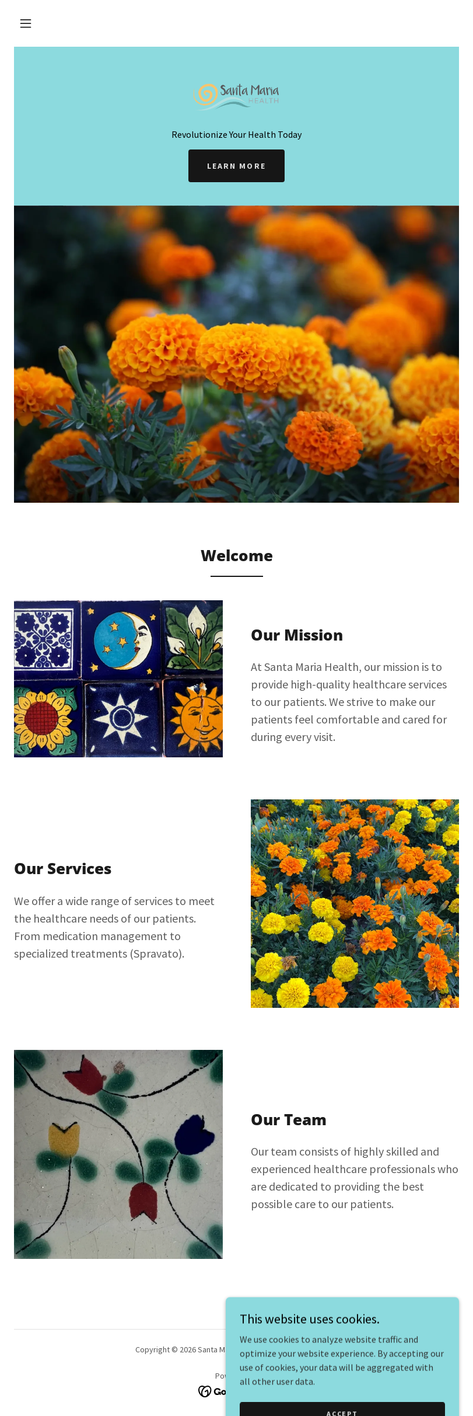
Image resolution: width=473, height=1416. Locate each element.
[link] (236, 93)
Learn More (236, 166)
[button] (25, 23)
